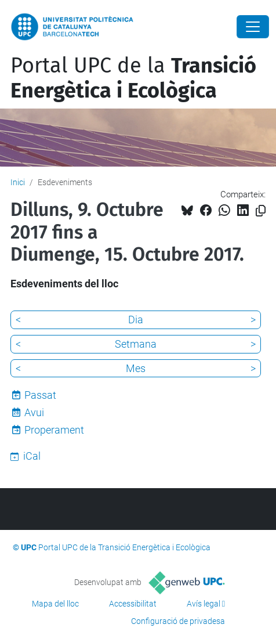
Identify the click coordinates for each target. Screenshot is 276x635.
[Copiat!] (261, 211)
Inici (17, 182)
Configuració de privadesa (178, 621)
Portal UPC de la (133, 78)
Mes (136, 368)
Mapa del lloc (55, 603)
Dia (135, 319)
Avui (34, 412)
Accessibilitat (133, 603)
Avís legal (203, 603)
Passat (40, 395)
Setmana (136, 344)
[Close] (253, 26)
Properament (54, 430)
